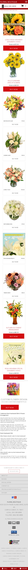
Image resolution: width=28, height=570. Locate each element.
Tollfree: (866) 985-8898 (14, 515)
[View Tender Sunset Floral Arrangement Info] (14, 278)
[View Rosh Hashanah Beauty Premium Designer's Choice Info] (14, 244)
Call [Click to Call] (4, 569)
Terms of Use (14, 564)
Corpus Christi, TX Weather (11, 556)
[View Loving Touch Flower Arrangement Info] (14, 175)
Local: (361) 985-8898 (14, 512)
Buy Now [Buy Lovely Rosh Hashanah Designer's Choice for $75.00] (14, 48)
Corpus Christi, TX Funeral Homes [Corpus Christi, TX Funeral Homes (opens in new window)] (11, 548)
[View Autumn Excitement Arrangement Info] (14, 312)
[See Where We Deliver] (14, 471)
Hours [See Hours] (23, 569)
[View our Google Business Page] (12, 498)
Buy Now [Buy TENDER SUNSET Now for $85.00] (15, 296)
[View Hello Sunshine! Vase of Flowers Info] (14, 65)
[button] (23, 6)
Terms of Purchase (18, 561)
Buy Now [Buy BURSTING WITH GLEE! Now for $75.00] (15, 124)
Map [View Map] (14, 569)
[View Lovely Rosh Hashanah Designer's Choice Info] (14, 24)
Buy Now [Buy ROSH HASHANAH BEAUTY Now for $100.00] (15, 262)
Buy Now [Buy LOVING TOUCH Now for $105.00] (15, 193)
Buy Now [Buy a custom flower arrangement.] (10, 408)
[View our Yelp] (15, 498)
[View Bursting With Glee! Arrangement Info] (14, 106)
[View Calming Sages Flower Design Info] (14, 141)
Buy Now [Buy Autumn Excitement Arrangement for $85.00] (14, 336)
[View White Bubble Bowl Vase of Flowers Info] (14, 209)
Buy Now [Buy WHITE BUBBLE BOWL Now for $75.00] (15, 227)
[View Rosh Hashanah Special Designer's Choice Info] (14, 353)
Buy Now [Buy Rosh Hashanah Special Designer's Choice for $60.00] (14, 377)
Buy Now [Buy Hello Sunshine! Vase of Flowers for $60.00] (14, 89)
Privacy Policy (7, 561)
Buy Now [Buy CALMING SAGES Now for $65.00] (15, 159)
